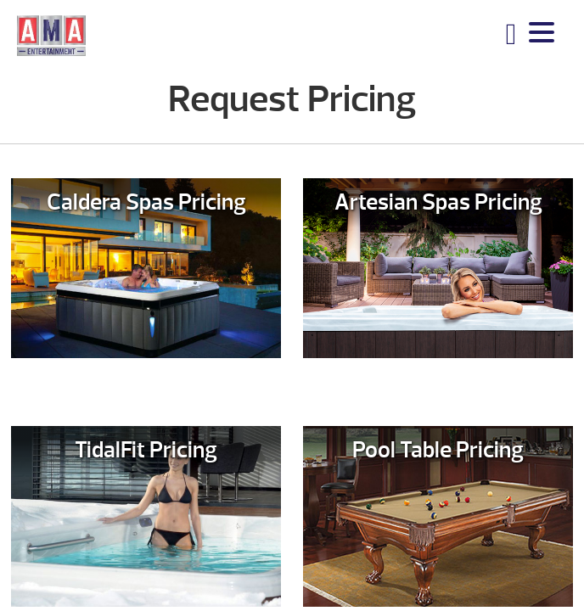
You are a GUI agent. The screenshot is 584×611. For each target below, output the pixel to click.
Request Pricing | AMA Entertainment (51, 34)
